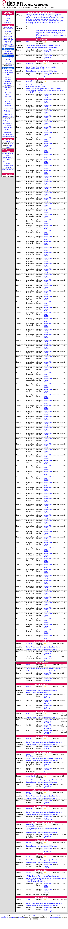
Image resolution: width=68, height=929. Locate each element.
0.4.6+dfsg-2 (48, 911)
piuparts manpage (8, 46)
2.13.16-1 (47, 867)
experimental (8, 70)
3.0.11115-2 (48, 820)
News (8, 18)
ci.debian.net (8, 172)
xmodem (39, 37)
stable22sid (7, 132)
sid (8, 74)
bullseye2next (7, 127)
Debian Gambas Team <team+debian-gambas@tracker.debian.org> (38, 85)
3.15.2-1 (46, 97)
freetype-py (43, 30)
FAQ (7, 20)
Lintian (8, 159)
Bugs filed (8, 51)
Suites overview (8, 53)
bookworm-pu (8, 114)
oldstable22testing (8, 136)
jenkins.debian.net (8, 169)
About (8, 16)
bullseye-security (8, 123)
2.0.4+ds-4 (47, 851)
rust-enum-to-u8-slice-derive (50, 34)
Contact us (7, 22)
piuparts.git (21, 917)
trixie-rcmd (8, 96)
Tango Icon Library (54, 917)
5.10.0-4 (46, 887)
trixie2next (8, 103)
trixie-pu (7, 101)
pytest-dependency (57, 32)
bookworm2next (8, 116)
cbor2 (38, 30)
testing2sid (7, 87)
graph (10, 65)
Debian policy (8, 31)
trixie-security (8, 99)
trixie (7, 94)
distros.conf (7, 38)
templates (10, 29)
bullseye (10, 56)
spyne (59, 35)
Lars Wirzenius (35, 916)
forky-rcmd (8, 92)
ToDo (8, 147)
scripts (5, 40)
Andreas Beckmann (58, 916)
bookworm (8, 105)
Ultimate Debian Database (8, 166)
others (13, 917)
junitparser (57, 30)
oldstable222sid (8, 134)
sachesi (54, 35)
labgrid (63, 30)
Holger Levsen (5, 917)
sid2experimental (7, 72)
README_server (7, 44)
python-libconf (40, 34)
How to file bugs (8, 27)
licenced (14, 916)
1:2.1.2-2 (47, 698)
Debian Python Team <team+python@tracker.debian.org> (44, 45)
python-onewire (50, 34)
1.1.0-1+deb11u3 (48, 722)
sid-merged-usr (8, 81)
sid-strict (8, 77)
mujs (43, 32)
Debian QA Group (7, 153)
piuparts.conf (8, 36)
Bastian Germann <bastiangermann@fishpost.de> (42, 48)
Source (8, 141)
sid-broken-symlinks (7, 84)
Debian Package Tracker (8, 162)
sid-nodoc (8, 79)
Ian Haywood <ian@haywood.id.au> (37, 89)
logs (11, 40)
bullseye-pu (7, 125)
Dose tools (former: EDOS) (8, 156)
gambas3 (51, 30)
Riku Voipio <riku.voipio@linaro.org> (37, 692)
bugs (11, 143)
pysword (48, 32)
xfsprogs (63, 35)
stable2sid (8, 130)
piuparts (5, 916)
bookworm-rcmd (8, 108)
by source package (8, 62)
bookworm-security (7, 111)
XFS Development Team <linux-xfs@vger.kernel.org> (42, 876)
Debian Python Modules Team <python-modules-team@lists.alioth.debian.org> (41, 67)
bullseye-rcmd (7, 121)
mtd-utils (39, 32)
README (8, 42)
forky (7, 90)
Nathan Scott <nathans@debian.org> (37, 878)
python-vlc (59, 34)
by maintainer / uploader (8, 58)
